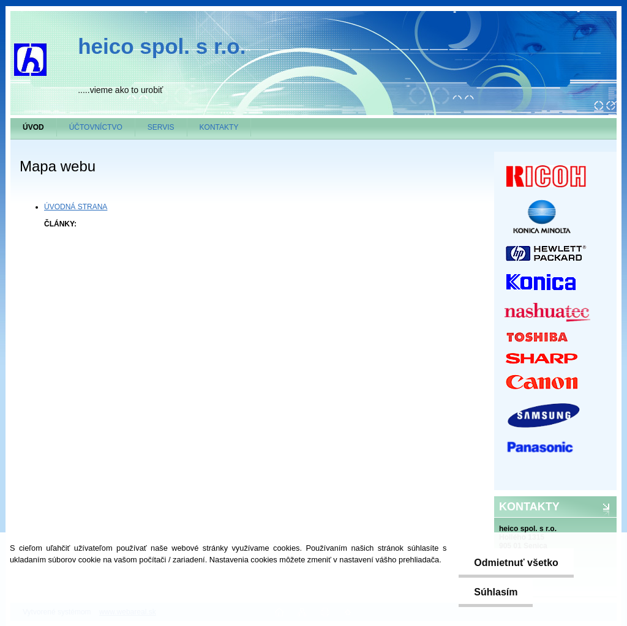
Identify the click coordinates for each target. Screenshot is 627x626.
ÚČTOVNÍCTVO (95, 127)
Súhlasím (495, 592)
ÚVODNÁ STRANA (75, 207)
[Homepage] (33, 127)
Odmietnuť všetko (516, 562)
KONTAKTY (219, 127)
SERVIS (161, 127)
